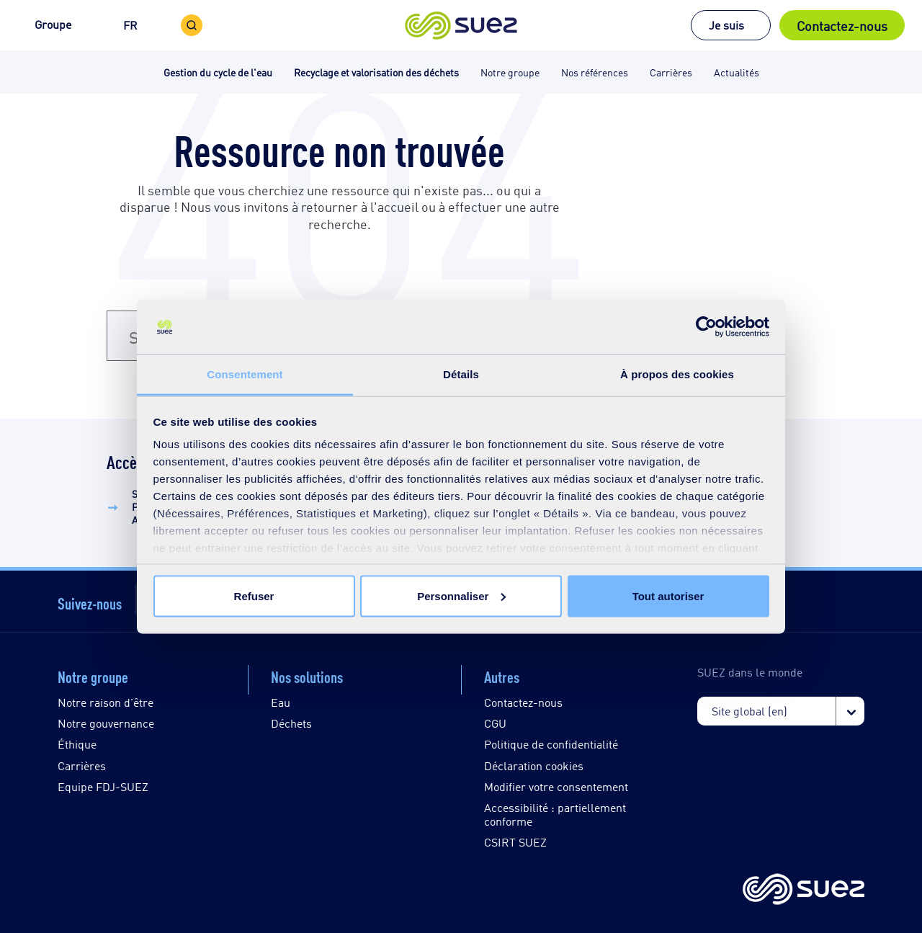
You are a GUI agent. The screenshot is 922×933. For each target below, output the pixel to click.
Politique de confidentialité (551, 743)
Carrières (82, 765)
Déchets (291, 723)
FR (130, 24)
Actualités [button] (736, 72)
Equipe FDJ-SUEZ (103, 786)
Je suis (726, 24)
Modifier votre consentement (556, 786)
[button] (461, 25)
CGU (495, 723)
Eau (280, 702)
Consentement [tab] (244, 374)
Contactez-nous (842, 25)
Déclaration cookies (533, 765)
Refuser (254, 595)
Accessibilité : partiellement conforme (555, 814)
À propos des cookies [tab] (677, 374)
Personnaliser (461, 595)
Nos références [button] (594, 72)
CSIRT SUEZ (515, 841)
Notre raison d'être (105, 702)
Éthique (77, 743)
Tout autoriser (668, 595)
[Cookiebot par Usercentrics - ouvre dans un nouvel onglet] (706, 327)
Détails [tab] (461, 374)
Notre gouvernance (106, 723)
